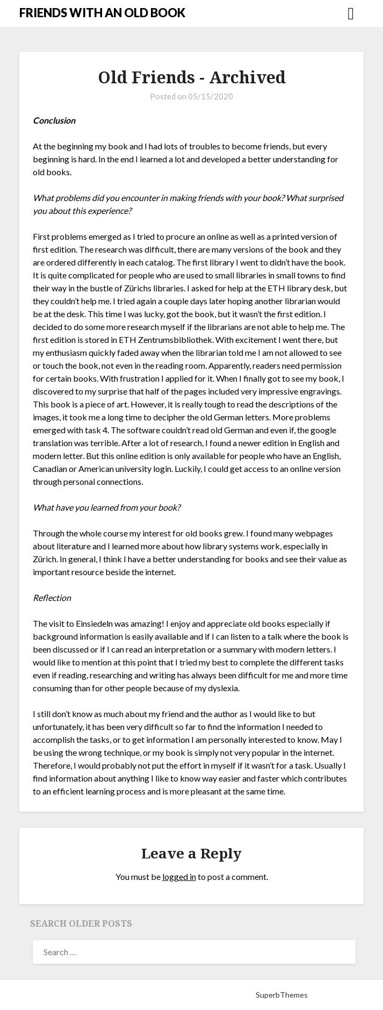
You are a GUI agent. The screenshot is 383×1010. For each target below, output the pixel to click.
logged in (179, 876)
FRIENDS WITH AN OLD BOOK (102, 12)
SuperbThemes (282, 994)
